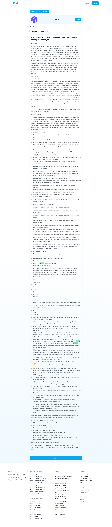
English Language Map (60, 485)
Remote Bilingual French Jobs (37, 482)
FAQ (81, 482)
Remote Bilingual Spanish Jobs (37, 476)
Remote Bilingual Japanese (36, 491)
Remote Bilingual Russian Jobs (37, 489)
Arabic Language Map (60, 496)
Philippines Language (60, 510)
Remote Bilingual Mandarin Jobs (37, 493)
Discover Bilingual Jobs (86, 474)
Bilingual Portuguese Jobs (36, 503)
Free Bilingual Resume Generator (63, 476)
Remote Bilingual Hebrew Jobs (37, 487)
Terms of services (84, 490)
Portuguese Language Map (62, 490)
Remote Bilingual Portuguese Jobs (38, 478)
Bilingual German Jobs (35, 510)
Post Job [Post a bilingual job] (95, 3)
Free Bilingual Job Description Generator (65, 474)
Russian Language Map (61, 494)
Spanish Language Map (61, 488)
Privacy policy (83, 492)
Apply (78, 19)
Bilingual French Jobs (35, 507)
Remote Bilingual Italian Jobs (36, 480)
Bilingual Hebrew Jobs (35, 512)
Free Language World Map (62, 478)
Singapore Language (60, 507)
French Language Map (60, 492)
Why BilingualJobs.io (85, 478)
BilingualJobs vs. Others (86, 480)
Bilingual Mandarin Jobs (35, 518)
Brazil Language (59, 503)
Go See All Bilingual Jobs (39, 11)
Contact (82, 501)
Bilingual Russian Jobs (35, 514)
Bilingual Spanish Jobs (35, 501)
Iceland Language (59, 512)
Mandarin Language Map (61, 499)
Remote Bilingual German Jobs (37, 485)
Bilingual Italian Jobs (34, 505)
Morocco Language (60, 514)
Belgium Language (59, 505)
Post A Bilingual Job (85, 476)
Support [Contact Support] (82, 499)
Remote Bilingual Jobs (35, 474)
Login (87, 3)
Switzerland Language (60, 501)
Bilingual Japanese (34, 516)
